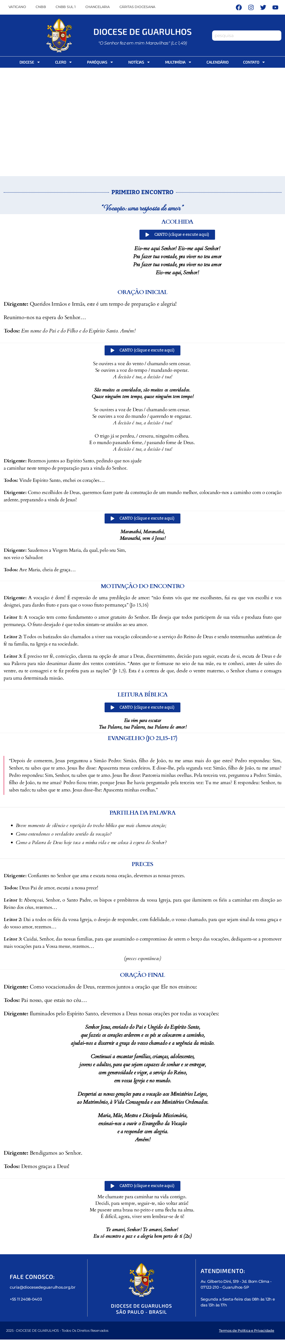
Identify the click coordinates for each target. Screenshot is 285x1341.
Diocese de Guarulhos (142, 31)
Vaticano (17, 7)
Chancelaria (97, 7)
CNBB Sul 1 (65, 7)
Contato (254, 62)
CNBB (41, 7)
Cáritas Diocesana (137, 7)
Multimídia (178, 62)
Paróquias (100, 62)
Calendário (217, 62)
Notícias (139, 62)
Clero (64, 62)
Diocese (30, 62)
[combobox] (246, 35)
